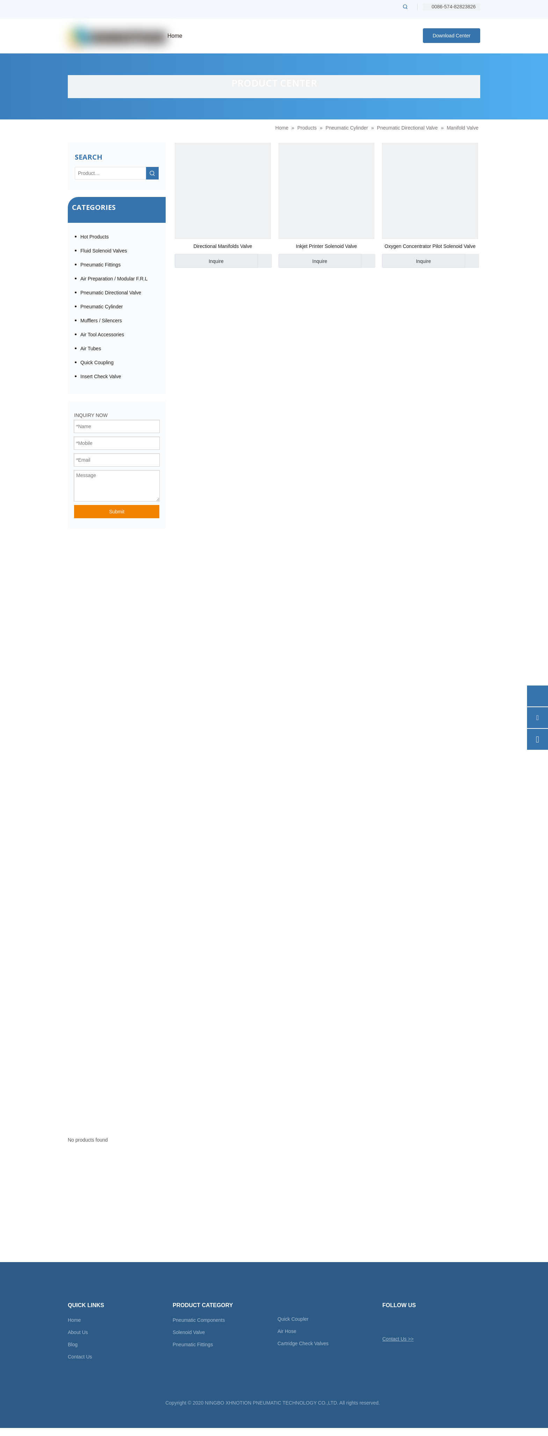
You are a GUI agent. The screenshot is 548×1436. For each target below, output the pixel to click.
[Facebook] (399, 1322)
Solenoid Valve (189, 1332)
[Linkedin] (411, 1322)
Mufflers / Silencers (101, 320)
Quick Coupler (293, 1319)
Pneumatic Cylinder (101, 306)
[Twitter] (387, 1322)
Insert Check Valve (100, 376)
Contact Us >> (398, 1339)
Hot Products (94, 237)
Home (74, 1320)
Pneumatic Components (199, 1320)
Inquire (199, 261)
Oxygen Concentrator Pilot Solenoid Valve (429, 246)
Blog (73, 1344)
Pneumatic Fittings (100, 265)
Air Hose (286, 1331)
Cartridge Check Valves (303, 1343)
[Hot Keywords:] (405, 7)
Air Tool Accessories (102, 334)
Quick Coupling (97, 362)
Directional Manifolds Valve (222, 246)
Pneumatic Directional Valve (110, 292)
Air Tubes (90, 348)
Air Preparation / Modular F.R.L (113, 278)
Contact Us (80, 1357)
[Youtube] (423, 1322)
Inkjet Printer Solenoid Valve (326, 246)
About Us (78, 1332)
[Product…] (110, 173)
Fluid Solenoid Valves (103, 251)
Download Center (451, 35)
